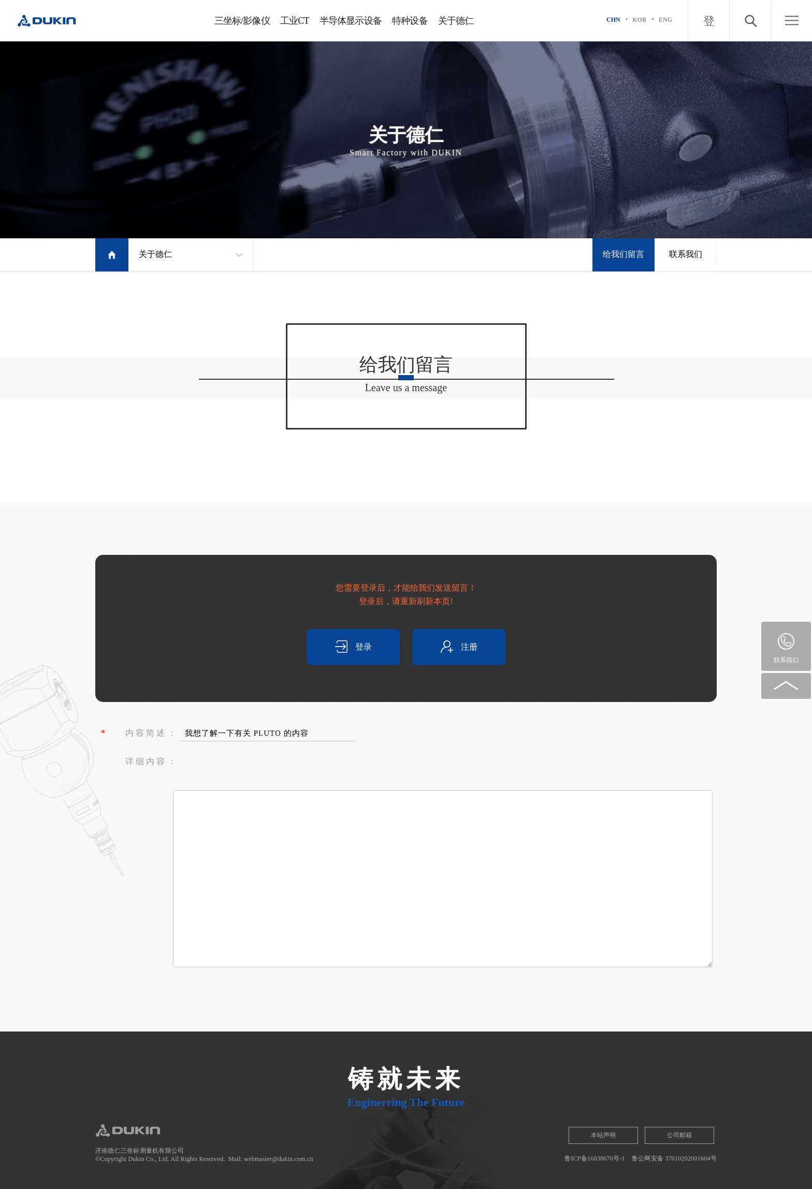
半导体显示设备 (351, 21)
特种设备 (410, 21)
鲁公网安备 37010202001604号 (674, 1158)
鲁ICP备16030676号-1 (594, 1158)
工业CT (294, 21)
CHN (613, 19)
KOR (639, 19)
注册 (459, 646)
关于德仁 (456, 21)
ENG (665, 19)
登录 (353, 646)
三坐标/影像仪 (242, 21)
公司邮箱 (679, 1135)
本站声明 (603, 1135)
